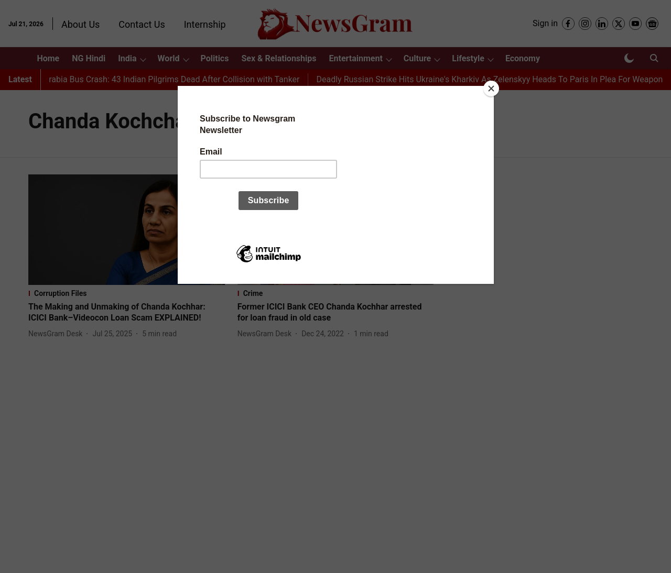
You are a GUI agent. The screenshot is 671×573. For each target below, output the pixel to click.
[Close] (491, 88)
